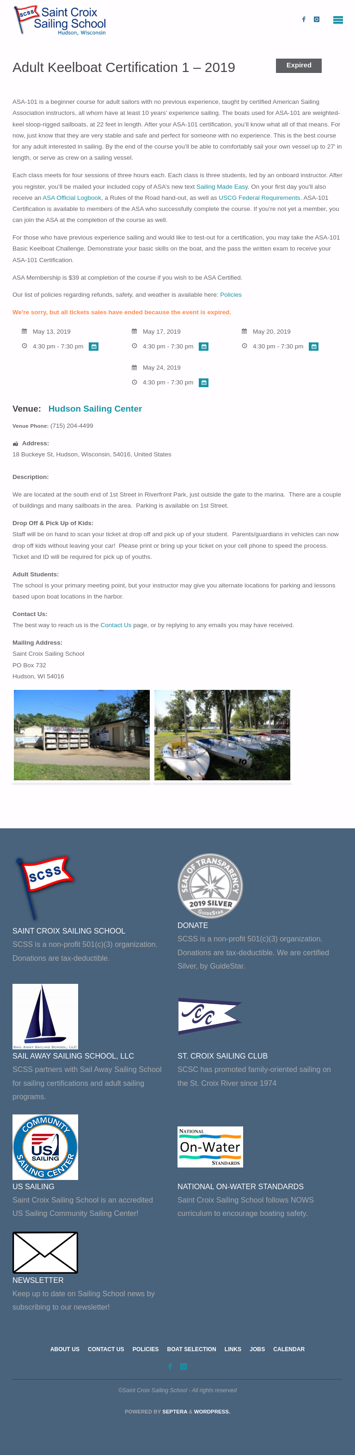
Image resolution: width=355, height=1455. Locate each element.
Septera (174, 1411)
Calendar (289, 1349)
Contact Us (116, 625)
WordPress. (212, 1411)
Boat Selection (191, 1349)
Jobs (257, 1349)
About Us (65, 1349)
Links (233, 1349)
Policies (231, 294)
